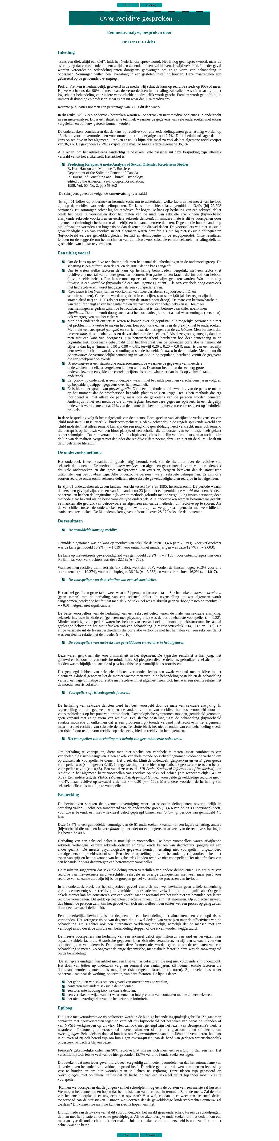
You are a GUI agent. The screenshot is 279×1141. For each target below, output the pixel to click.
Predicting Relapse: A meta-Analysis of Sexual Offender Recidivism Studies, (129, 164)
